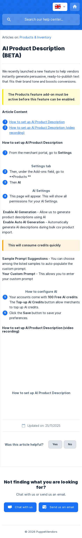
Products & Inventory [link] (35, 37)
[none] (60, 7)
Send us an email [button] (62, 507)
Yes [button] (55, 444)
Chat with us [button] (24, 507)
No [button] (70, 444)
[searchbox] (41, 19)
